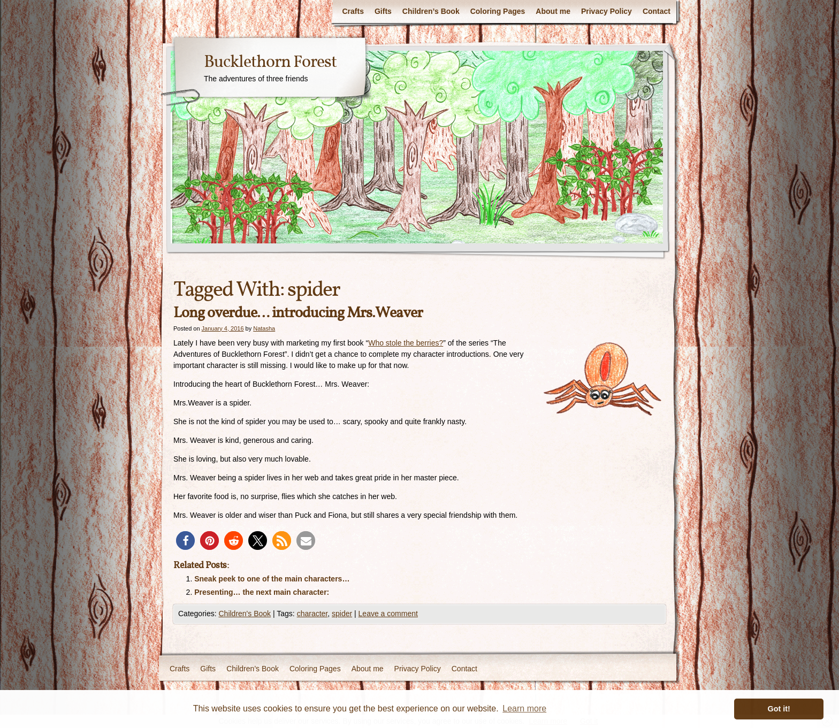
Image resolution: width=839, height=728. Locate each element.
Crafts (352, 11)
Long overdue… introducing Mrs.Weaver (298, 313)
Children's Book (244, 613)
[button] (185, 540)
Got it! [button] (779, 708)
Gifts (383, 11)
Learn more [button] (524, 708)
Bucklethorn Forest (270, 62)
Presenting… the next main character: (261, 592)
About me (553, 11)
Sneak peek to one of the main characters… (271, 578)
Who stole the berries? (405, 343)
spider (342, 613)
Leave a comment (388, 613)
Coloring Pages (497, 11)
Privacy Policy (606, 11)
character (312, 613)
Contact (656, 11)
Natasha (264, 328)
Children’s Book (431, 11)
